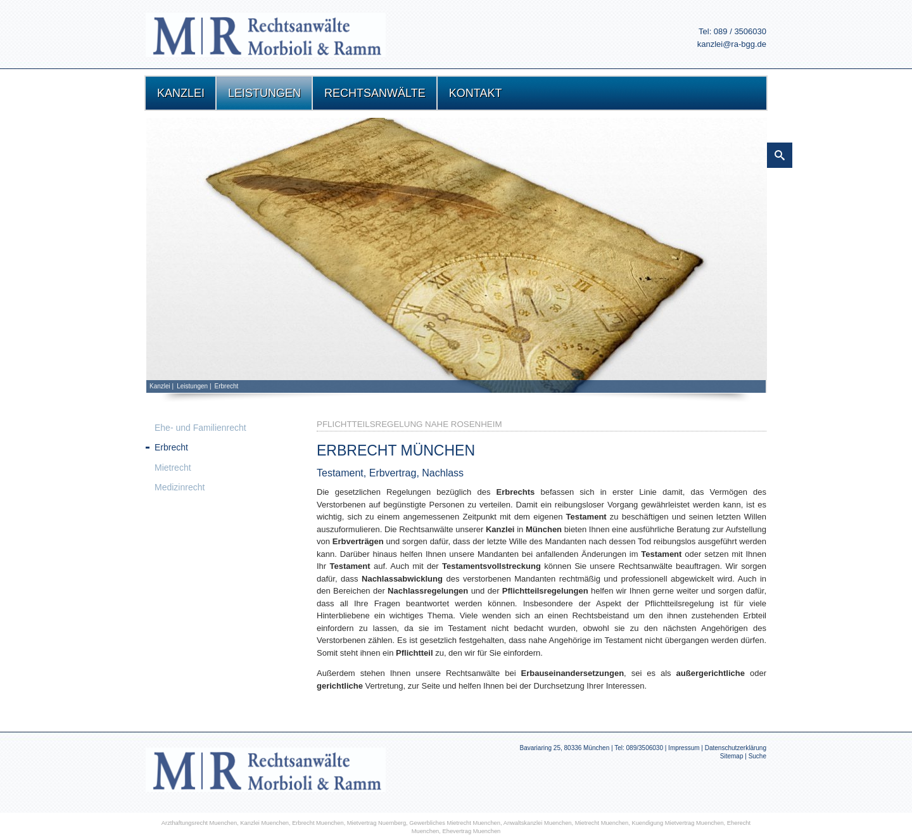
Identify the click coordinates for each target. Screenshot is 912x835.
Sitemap (732, 756)
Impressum (683, 747)
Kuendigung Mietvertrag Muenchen (677, 823)
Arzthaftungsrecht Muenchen (199, 823)
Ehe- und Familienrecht (200, 428)
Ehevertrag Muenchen (471, 831)
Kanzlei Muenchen (264, 823)
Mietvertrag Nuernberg (376, 823)
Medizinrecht (180, 487)
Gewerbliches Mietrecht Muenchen (454, 823)
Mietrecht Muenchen (602, 823)
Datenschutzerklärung (735, 747)
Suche (757, 756)
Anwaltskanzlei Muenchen (538, 823)
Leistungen (192, 386)
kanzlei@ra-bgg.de (731, 44)
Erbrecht (227, 386)
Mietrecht (173, 467)
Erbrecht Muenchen (317, 823)
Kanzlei (159, 386)
